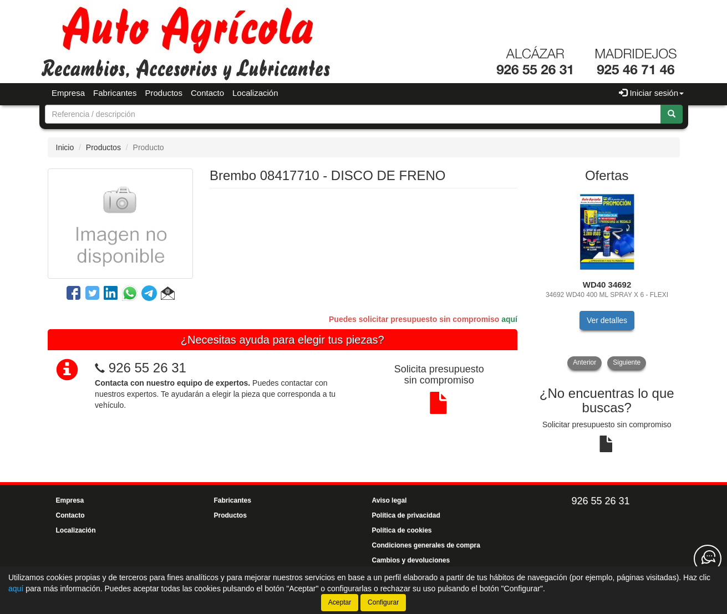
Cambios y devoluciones (411, 560)
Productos (163, 93)
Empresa (68, 93)
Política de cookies (402, 530)
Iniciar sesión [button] (651, 93)
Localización (255, 93)
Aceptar (339, 602)
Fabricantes (114, 93)
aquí (509, 319)
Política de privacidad (406, 515)
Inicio (65, 147)
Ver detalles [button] (607, 320)
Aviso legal (389, 500)
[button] (168, 295)
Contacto (207, 93)
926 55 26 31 (147, 367)
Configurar (383, 602)
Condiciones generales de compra (426, 545)
